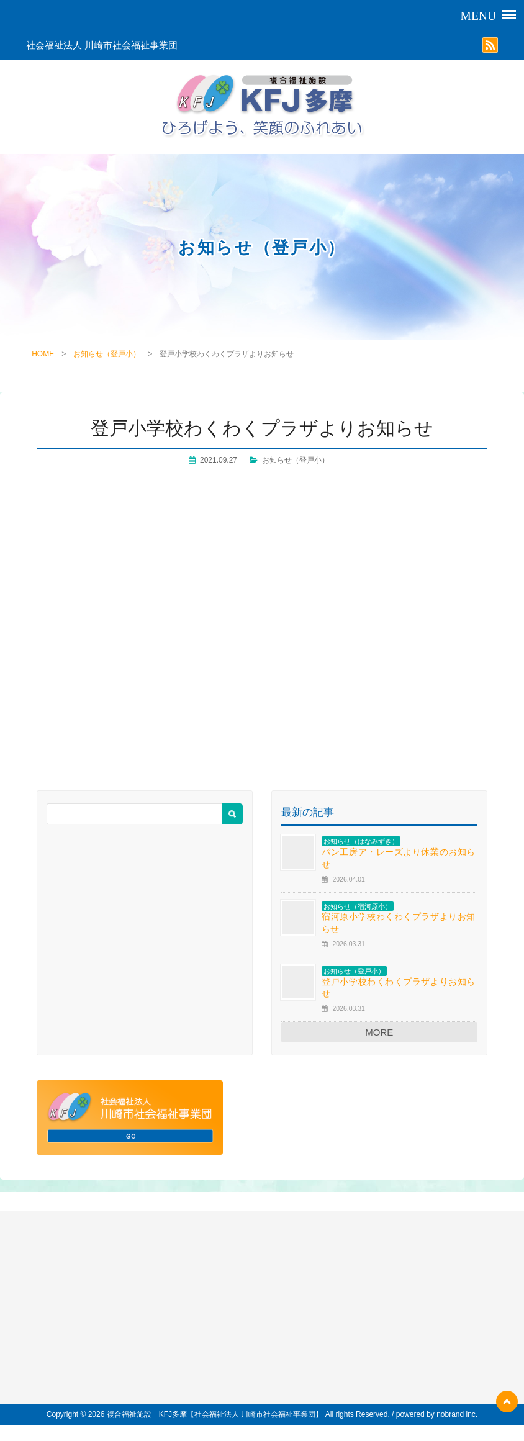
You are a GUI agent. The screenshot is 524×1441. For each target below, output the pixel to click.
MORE (379, 1032)
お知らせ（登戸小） (106, 354)
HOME (43, 354)
